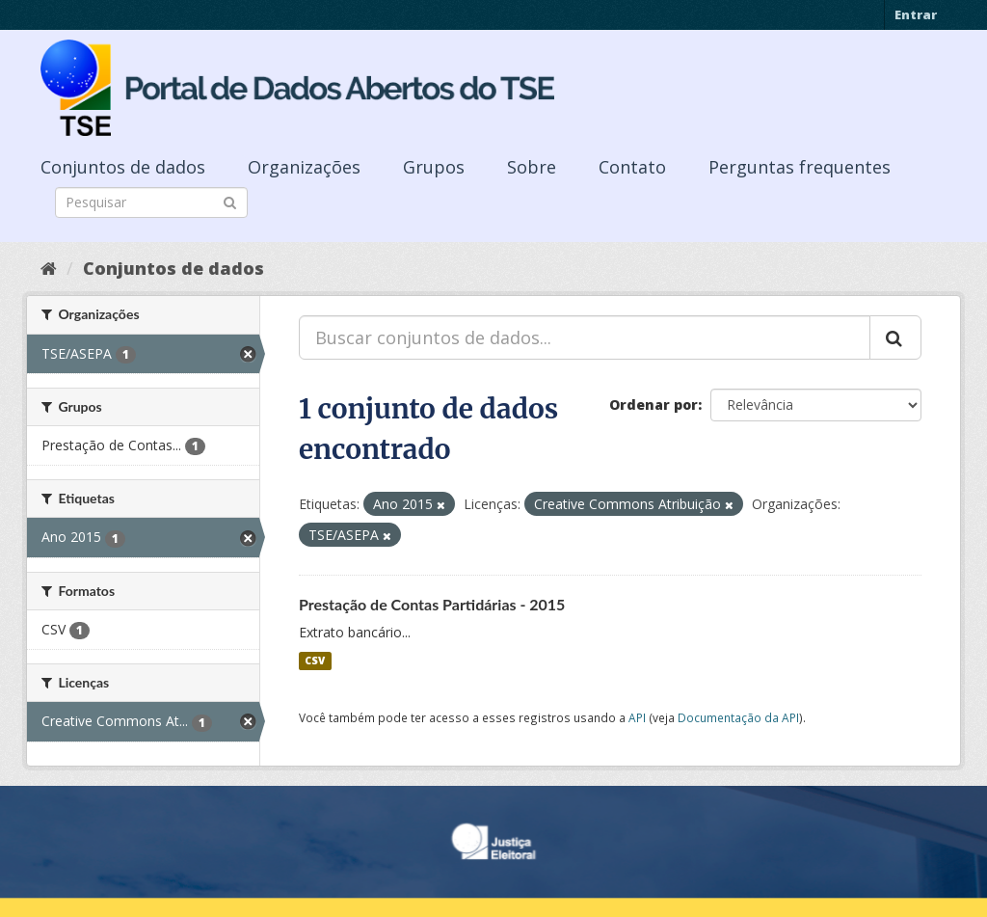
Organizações (304, 166)
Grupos (434, 166)
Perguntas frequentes (799, 166)
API (637, 717)
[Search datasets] (151, 202)
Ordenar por (653, 404)
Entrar (915, 14)
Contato (632, 166)
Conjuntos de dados (122, 166)
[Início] (48, 268)
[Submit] (230, 201)
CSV (315, 660)
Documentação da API (738, 717)
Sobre (531, 166)
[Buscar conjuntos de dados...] (584, 337)
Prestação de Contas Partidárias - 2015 (432, 604)
